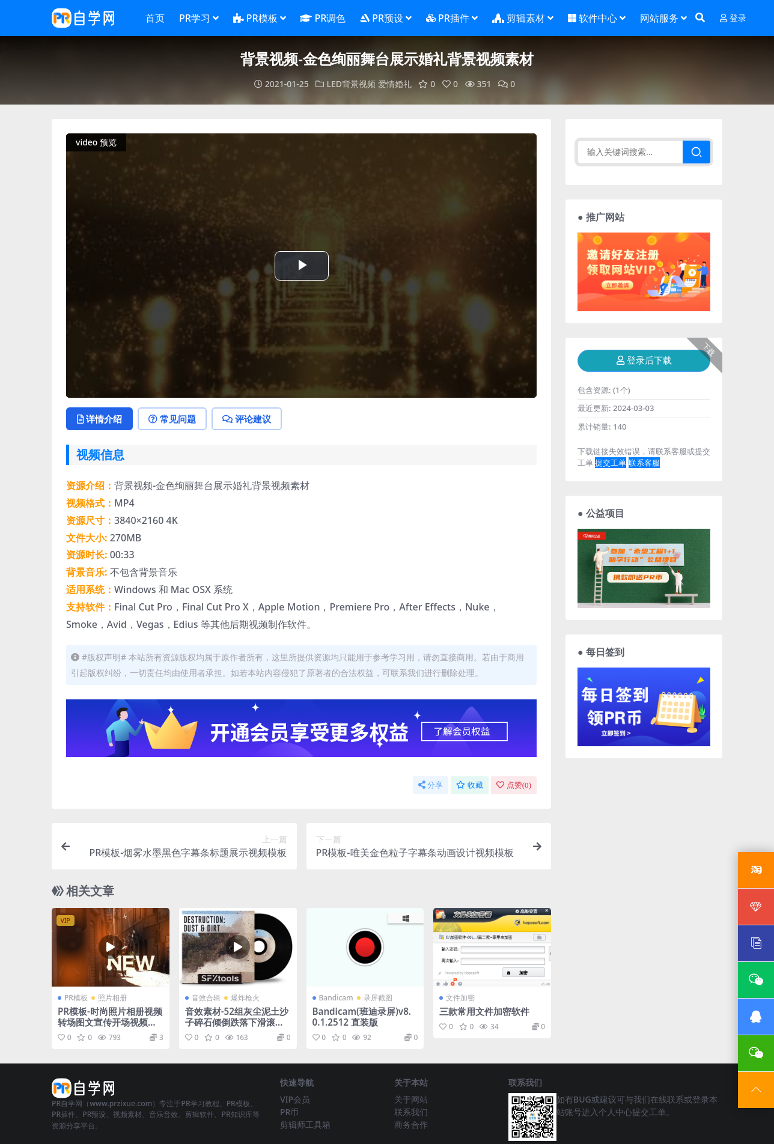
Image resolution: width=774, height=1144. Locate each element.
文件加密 (460, 998)
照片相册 (112, 998)
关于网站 (411, 1099)
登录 (733, 18)
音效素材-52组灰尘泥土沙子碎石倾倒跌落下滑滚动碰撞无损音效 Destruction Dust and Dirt (236, 1027)
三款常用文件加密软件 (484, 1011)
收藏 (469, 785)
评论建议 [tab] (246, 419)
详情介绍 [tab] (99, 419)
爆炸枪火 (245, 998)
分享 (430, 785)
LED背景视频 (351, 84)
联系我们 (411, 1112)
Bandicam (336, 998)
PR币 (289, 1112)
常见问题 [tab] (172, 419)
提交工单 (610, 462)
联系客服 (644, 462)
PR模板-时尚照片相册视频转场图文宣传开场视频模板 (110, 1022)
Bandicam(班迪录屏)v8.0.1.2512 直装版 (362, 1016)
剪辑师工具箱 (305, 1124)
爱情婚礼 (395, 84)
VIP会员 (295, 1099)
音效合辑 (206, 998)
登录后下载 (644, 360)
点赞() (513, 785)
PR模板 (76, 998)
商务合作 (411, 1124)
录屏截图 (378, 998)
